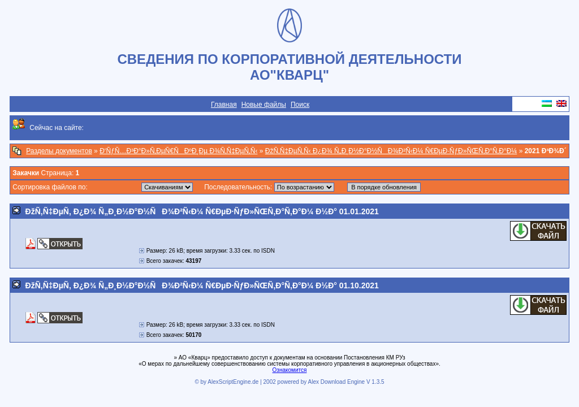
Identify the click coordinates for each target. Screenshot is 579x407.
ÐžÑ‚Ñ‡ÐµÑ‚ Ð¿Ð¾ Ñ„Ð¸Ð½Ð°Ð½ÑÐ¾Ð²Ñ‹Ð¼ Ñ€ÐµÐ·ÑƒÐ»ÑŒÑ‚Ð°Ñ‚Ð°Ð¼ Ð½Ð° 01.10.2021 (202, 285)
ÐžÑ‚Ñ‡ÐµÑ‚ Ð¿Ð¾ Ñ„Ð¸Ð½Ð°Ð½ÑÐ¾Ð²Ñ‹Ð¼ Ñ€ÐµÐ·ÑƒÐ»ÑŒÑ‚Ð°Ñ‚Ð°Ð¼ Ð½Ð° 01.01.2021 (202, 211)
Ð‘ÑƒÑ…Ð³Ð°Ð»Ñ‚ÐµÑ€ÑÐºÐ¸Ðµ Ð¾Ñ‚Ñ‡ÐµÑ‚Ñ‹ (178, 151)
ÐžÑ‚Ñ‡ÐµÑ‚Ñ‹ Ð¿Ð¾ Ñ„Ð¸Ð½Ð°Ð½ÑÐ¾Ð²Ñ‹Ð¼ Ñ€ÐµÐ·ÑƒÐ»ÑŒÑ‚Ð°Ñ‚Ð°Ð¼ (391, 151)
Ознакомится (290, 370)
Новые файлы (263, 105)
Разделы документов (59, 151)
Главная (224, 105)
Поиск (300, 105)
